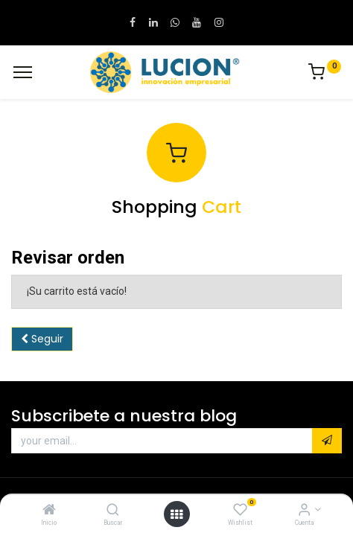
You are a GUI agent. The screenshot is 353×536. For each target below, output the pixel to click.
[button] (327, 440)
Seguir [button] (42, 338)
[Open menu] (176, 514)
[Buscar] (113, 511)
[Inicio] (49, 511)
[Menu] (23, 72)
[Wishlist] (240, 511)
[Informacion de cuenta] (304, 511)
